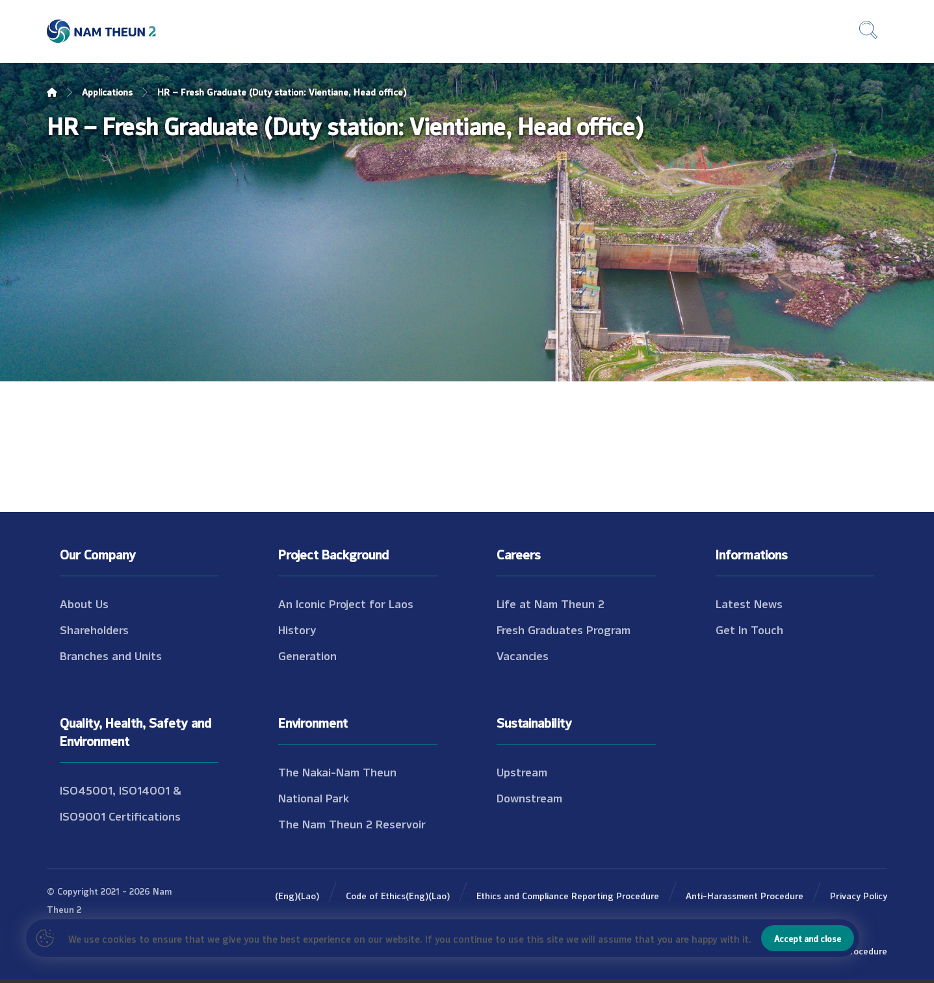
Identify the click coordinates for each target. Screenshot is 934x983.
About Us (84, 603)
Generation (307, 655)
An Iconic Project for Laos (345, 603)
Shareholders (94, 629)
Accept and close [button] (807, 938)
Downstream (529, 797)
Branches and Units (111, 655)
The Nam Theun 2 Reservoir (352, 823)
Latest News (749, 603)
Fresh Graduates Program (563, 629)
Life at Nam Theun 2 (550, 603)
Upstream (522, 771)
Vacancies (523, 655)
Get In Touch (749, 629)
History (297, 629)
